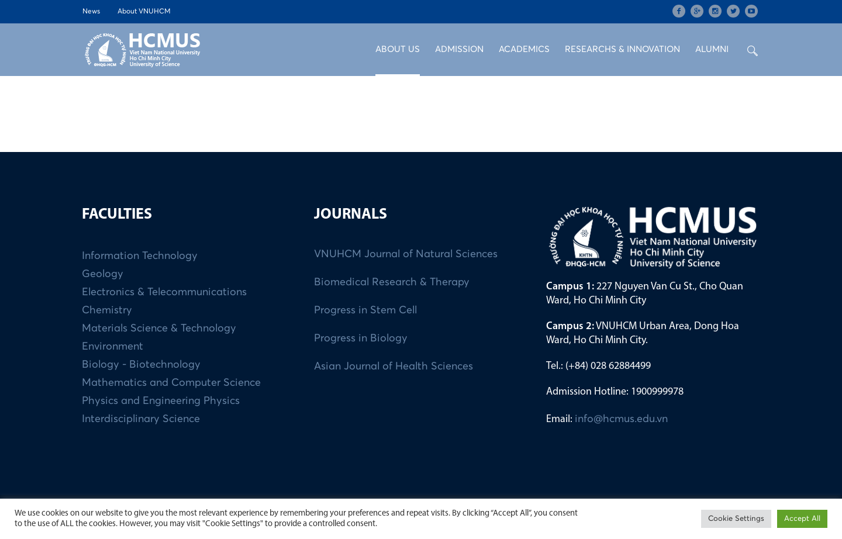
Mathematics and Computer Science (171, 383)
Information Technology (140, 256)
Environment (112, 346)
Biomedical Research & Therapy (392, 282)
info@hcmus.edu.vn (621, 419)
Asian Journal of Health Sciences (393, 366)
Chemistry (107, 310)
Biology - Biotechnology (141, 365)
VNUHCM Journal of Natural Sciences (406, 254)
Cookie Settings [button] (736, 519)
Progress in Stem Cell (365, 310)
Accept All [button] (802, 519)
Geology (102, 274)
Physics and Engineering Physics (161, 401)
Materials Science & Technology (159, 328)
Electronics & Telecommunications (164, 292)
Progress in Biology (361, 338)
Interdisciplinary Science (141, 419)
